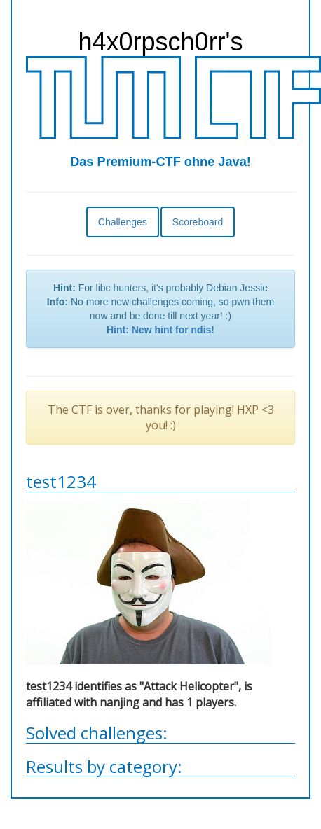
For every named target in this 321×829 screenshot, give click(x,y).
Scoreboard (197, 222)
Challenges (122, 222)
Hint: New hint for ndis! (160, 329)
